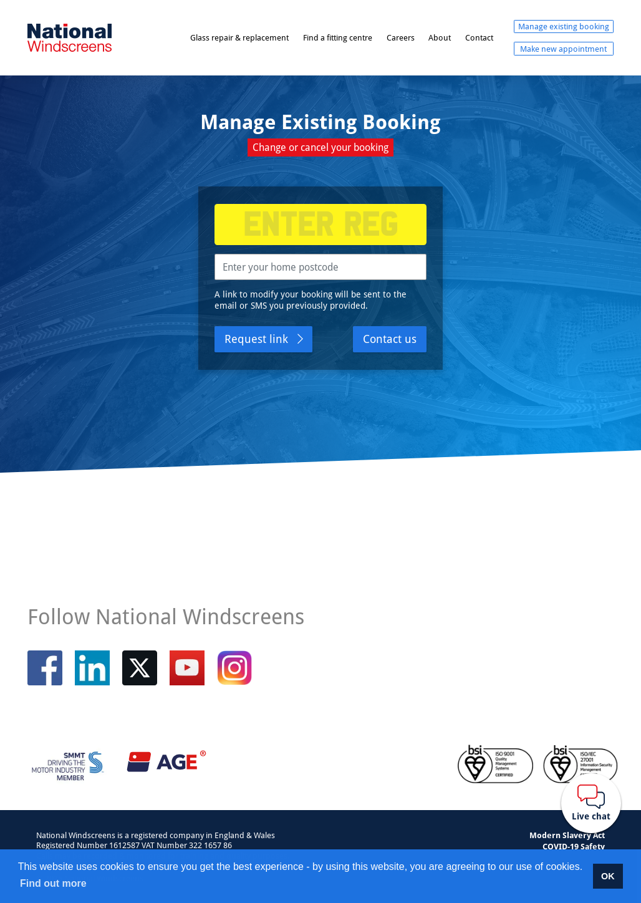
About (439, 37)
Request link (256, 338)
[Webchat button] (591, 803)
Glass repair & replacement (239, 37)
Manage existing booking (563, 26)
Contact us (390, 338)
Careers (401, 37)
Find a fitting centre (337, 37)
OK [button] (608, 876)
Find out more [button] (53, 883)
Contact (479, 37)
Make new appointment (563, 48)
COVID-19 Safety (573, 846)
